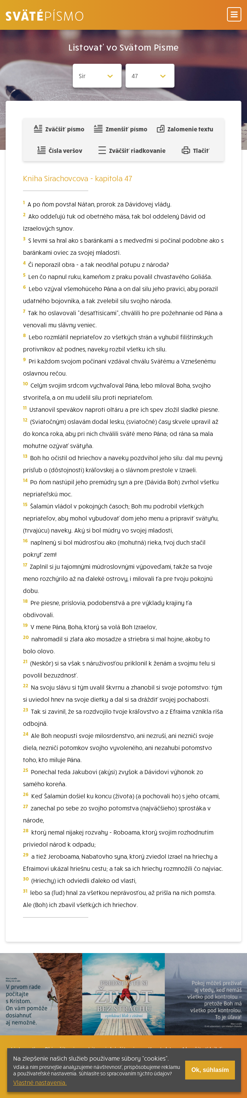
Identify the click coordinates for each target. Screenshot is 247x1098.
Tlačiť (196, 150)
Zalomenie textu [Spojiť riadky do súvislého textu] (185, 128)
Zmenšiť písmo (120, 128)
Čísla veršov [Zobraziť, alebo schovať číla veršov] (59, 150)
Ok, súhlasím (210, 1070)
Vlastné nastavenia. (40, 1082)
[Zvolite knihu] (97, 76)
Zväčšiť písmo (59, 128)
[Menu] (234, 15)
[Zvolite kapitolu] (150, 76)
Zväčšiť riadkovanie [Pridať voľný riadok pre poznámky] (131, 150)
